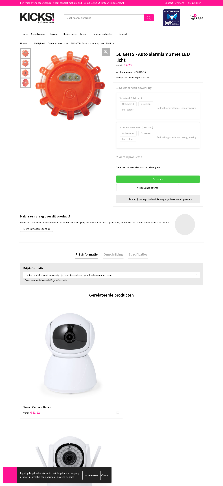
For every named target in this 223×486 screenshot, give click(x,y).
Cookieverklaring (170, 410)
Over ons (179, 2)
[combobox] (104, 17)
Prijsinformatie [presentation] (88, 254)
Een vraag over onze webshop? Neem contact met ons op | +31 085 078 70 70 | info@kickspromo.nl (72, 2)
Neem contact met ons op (36, 228)
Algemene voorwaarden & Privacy (178, 405)
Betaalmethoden (124, 410)
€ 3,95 (167, 356)
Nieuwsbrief (194, 2)
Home (25, 33)
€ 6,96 (122, 356)
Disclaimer (166, 415)
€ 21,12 (31, 356)
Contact (169, 2)
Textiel (83, 33)
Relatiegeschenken (103, 33)
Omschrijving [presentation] (113, 254)
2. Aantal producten (129, 157)
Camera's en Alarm (58, 43)
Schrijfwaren (38, 33)
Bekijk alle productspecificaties (133, 77)
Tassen (53, 33)
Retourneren (122, 415)
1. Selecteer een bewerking (134, 88)
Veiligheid (39, 43)
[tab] (88, 254)
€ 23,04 (77, 356)
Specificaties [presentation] (136, 254)
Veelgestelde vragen (81, 410)
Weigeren (104, 475)
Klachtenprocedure (80, 419)
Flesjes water (70, 33)
